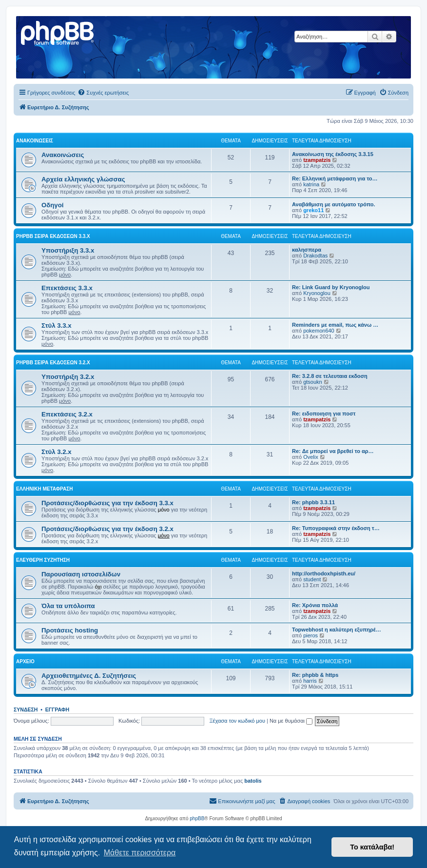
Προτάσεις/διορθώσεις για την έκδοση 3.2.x (107, 529)
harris (310, 681)
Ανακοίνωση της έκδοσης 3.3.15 (332, 154)
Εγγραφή (57, 709)
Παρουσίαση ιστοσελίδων (80, 574)
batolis (252, 781)
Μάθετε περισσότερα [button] (140, 852)
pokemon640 (318, 331)
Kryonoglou (316, 293)
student (312, 579)
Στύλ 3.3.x (56, 325)
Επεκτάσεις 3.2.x (67, 414)
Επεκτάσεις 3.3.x (67, 288)
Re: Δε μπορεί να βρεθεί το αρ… (333, 451)
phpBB (197, 818)
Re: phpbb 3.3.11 (313, 502)
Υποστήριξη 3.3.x (67, 250)
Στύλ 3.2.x (56, 451)
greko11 (313, 210)
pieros (310, 635)
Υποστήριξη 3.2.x (67, 376)
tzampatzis (316, 160)
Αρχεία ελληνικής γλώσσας (83, 179)
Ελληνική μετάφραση (44, 489)
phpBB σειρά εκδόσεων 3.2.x (53, 362)
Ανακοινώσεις (34, 140)
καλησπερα (306, 250)
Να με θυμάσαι (291, 721)
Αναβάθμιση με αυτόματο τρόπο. (333, 204)
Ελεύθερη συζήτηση (43, 560)
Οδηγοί (52, 205)
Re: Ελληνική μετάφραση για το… (335, 178)
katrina (311, 184)
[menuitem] (103, 93)
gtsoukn (312, 382)
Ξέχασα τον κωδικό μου (237, 721)
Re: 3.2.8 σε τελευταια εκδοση (330, 376)
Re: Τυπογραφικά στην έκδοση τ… (336, 528)
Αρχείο (25, 661)
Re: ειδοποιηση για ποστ (323, 413)
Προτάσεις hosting (69, 630)
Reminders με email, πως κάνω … (335, 325)
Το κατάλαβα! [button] (372, 847)
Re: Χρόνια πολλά (315, 605)
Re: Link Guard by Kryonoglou (331, 287)
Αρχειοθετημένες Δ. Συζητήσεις (88, 675)
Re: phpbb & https (315, 675)
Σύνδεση (26, 709)
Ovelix (310, 457)
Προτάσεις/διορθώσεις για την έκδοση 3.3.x (107, 503)
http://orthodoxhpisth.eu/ (323, 573)
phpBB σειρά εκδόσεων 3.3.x (53, 236)
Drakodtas (315, 255)
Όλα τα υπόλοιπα (68, 606)
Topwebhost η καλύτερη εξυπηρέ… (336, 629)
